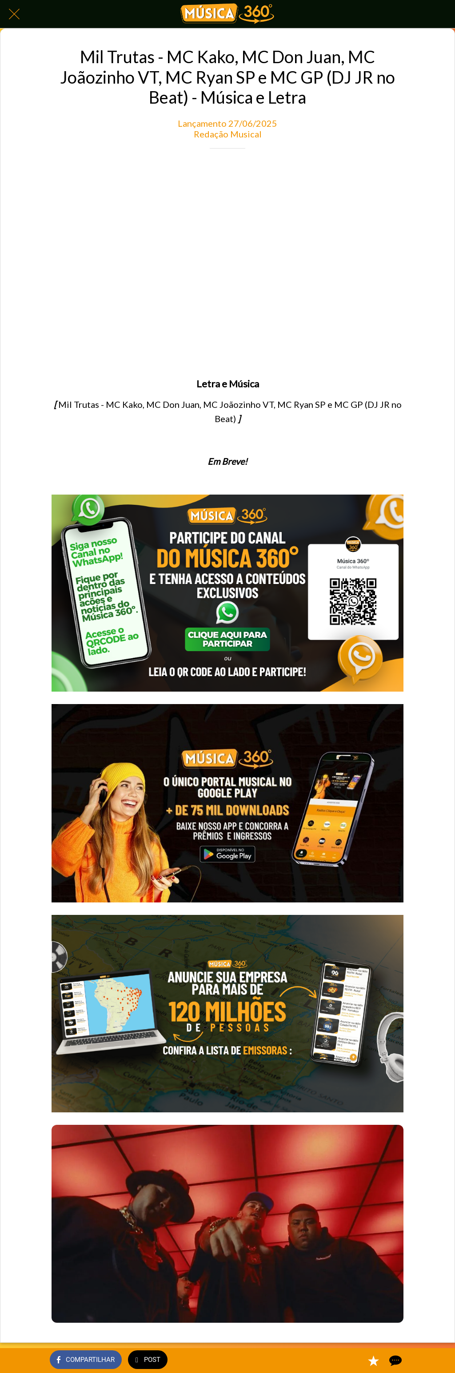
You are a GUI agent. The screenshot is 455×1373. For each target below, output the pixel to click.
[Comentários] (394, 1360)
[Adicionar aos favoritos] (373, 1360)
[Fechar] (14, 14)
